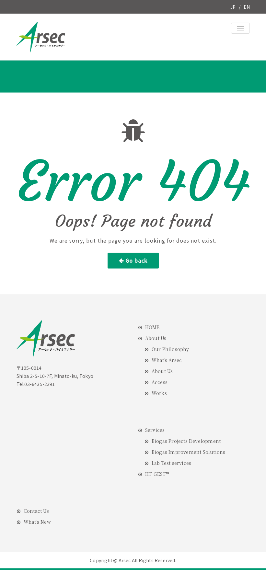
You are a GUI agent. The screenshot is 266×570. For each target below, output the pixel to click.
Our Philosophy (170, 349)
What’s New (37, 522)
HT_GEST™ (157, 474)
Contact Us (36, 511)
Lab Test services (171, 463)
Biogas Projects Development (186, 441)
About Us (156, 338)
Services (155, 430)
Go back (136, 260)
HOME (152, 327)
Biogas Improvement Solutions (189, 452)
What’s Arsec (167, 360)
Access (160, 382)
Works (159, 393)
